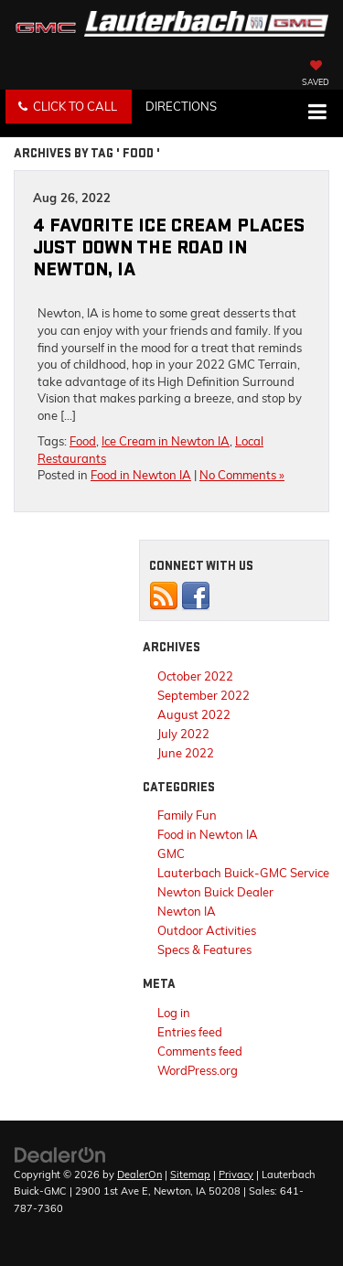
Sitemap (190, 1174)
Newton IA (186, 911)
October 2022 (195, 676)
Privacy (236, 1174)
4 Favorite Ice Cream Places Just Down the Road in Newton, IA (169, 247)
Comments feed (199, 1051)
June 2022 (185, 753)
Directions (181, 106)
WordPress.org (197, 1070)
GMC (171, 853)
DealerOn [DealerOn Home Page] (139, 1174)
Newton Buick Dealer (215, 892)
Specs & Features (204, 949)
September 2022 (203, 695)
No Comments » (241, 474)
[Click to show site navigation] (317, 113)
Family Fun (187, 815)
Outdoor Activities (206, 930)
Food (83, 441)
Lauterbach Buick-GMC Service (243, 872)
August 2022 (193, 714)
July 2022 (183, 733)
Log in (173, 1012)
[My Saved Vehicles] (315, 75)
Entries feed (189, 1032)
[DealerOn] (60, 1153)
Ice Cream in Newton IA (166, 441)
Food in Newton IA (141, 474)
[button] (68, 106)
